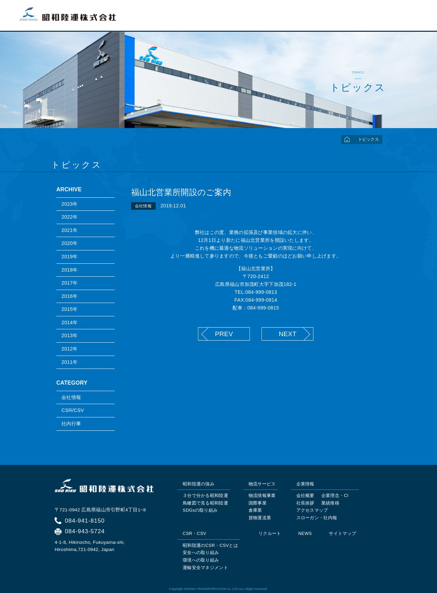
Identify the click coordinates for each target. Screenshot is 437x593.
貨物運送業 (260, 517)
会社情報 (71, 397)
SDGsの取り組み (200, 510)
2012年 (69, 348)
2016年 (69, 296)
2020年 (69, 243)
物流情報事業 (262, 495)
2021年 (69, 230)
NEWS (305, 533)
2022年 (69, 217)
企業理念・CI (335, 495)
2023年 (69, 204)
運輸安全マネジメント (205, 567)
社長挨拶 (305, 503)
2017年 (69, 283)
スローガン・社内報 (316, 517)
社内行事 (71, 423)
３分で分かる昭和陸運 (205, 495)
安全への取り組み (201, 552)
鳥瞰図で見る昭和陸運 (205, 503)
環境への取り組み (201, 560)
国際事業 (258, 503)
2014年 (69, 322)
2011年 (69, 362)
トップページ (212, 19)
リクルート (401, 19)
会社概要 (305, 495)
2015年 (69, 309)
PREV (224, 333)
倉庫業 (255, 510)
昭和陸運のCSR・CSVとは (210, 545)
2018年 (69, 270)
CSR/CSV (72, 410)
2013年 (69, 335)
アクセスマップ (312, 510)
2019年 (69, 256)
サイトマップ (342, 533)
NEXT (287, 333)
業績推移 (330, 503)
